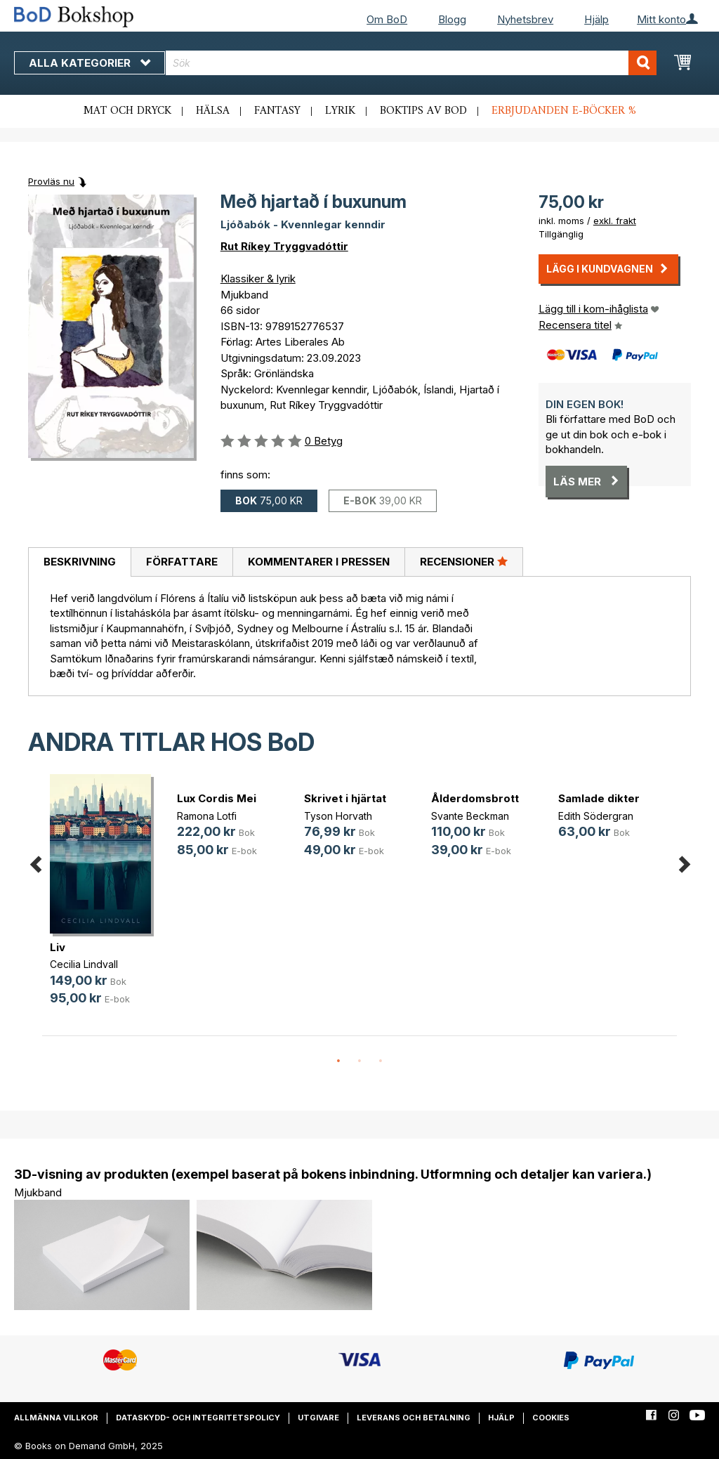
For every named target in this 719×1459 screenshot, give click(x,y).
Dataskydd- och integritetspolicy (198, 1417)
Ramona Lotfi (207, 816)
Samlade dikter (599, 798)
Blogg (452, 19)
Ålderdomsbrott (475, 798)
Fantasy (277, 111)
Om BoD (387, 19)
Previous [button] (35, 861)
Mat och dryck (127, 111)
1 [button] (338, 1061)
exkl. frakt (614, 220)
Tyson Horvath (338, 816)
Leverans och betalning (413, 1417)
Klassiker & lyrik (258, 278)
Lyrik (340, 111)
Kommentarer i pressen (319, 561)
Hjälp (596, 19)
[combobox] (411, 63)
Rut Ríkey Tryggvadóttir (284, 246)
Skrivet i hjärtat (345, 798)
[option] (105, 901)
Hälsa (213, 111)
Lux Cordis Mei (216, 798)
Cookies (550, 1417)
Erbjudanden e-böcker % (564, 111)
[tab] (79, 562)
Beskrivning (80, 561)
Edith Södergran (595, 816)
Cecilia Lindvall (84, 964)
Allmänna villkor (56, 1417)
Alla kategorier (89, 63)
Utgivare (318, 1417)
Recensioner (464, 561)
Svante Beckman (470, 816)
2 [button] (359, 1061)
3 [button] (381, 1061)
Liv (57, 947)
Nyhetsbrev (525, 19)
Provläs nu (51, 181)
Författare (182, 561)
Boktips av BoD (423, 111)
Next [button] (684, 861)
